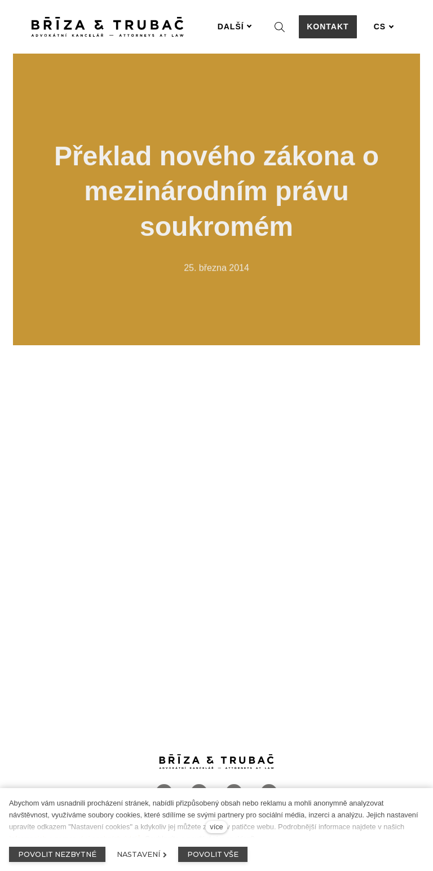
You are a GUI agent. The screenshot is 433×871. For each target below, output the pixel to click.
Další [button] (235, 26)
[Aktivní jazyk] (384, 26)
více (216, 826)
